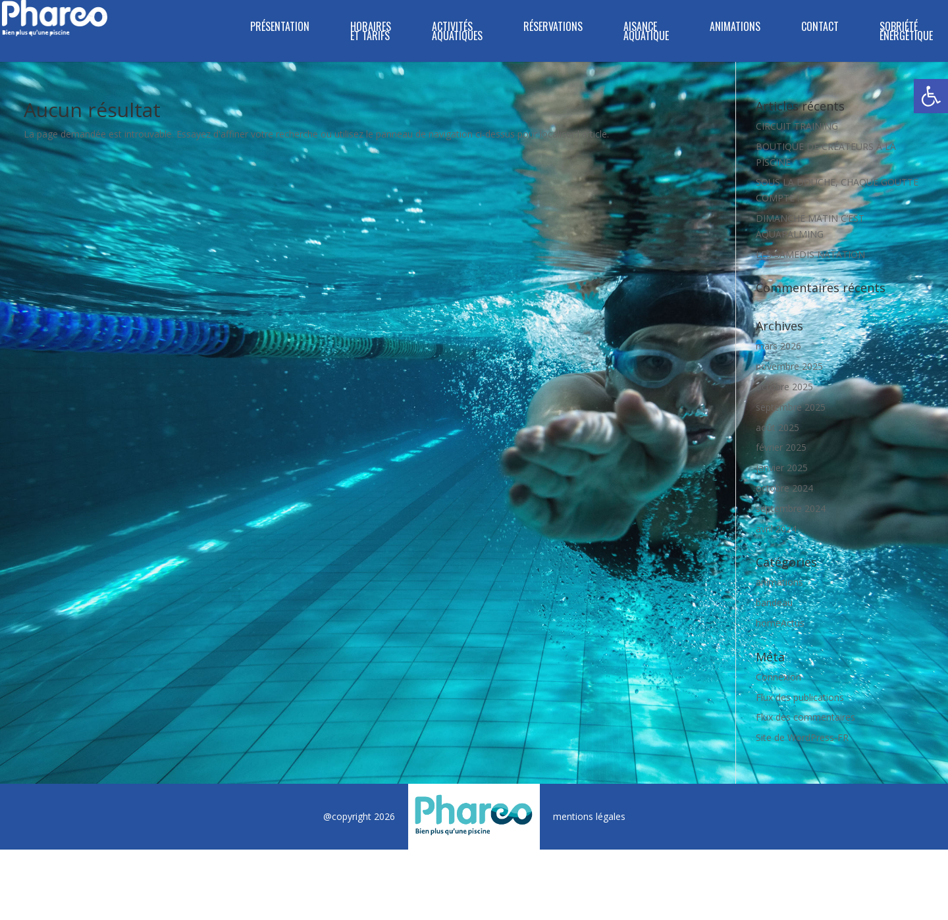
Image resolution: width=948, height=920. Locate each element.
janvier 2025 (782, 467)
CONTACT (820, 28)
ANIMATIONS (735, 28)
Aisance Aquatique (646, 32)
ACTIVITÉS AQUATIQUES (457, 32)
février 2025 (781, 447)
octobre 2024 (784, 488)
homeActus (780, 623)
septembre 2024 (791, 508)
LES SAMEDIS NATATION (810, 254)
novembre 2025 (789, 366)
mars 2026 (778, 346)
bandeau (774, 602)
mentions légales (589, 816)
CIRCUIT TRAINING (797, 126)
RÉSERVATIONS (553, 28)
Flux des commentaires (805, 717)
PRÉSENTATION (279, 28)
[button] (931, 96)
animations (779, 582)
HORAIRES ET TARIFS (370, 32)
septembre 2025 (791, 407)
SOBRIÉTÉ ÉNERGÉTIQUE (906, 32)
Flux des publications (800, 697)
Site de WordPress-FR (802, 737)
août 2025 (777, 427)
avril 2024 (776, 529)
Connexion (778, 677)
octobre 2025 (784, 386)
